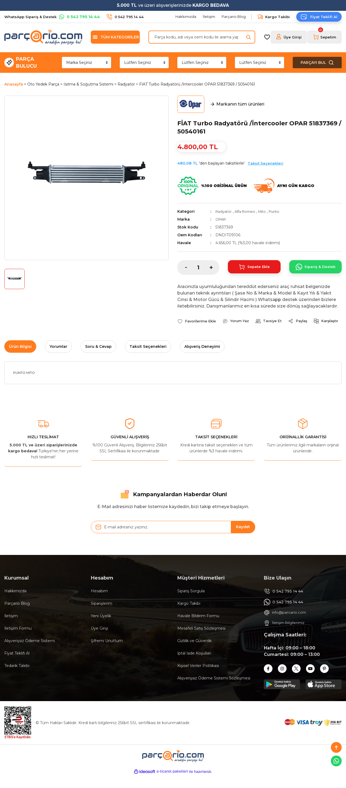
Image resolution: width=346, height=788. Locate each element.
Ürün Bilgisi (20, 359)
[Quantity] (198, 267)
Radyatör (224, 211)
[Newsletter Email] (173, 539)
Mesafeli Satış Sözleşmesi (201, 640)
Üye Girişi (99, 640)
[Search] (201, 37)
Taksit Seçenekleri (265, 163)
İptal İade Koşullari (194, 665)
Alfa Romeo (247, 211)
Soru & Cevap (98, 359)
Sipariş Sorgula (191, 603)
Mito (265, 211)
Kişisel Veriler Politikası (198, 678)
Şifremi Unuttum (107, 653)
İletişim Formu (18, 640)
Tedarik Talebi (16, 678)
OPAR (221, 219)
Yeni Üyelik (101, 628)
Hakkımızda (15, 603)
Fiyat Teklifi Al (16, 665)
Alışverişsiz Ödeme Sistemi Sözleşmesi (213, 690)
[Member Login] (289, 37)
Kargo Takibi (188, 615)
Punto (279, 211)
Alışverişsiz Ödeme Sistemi (29, 653)
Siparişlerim (101, 615)
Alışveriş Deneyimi (202, 359)
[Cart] (324, 37)
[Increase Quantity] (214, 267)
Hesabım (99, 603)
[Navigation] (115, 37)
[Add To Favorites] (198, 321)
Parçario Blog (17, 615)
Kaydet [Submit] (243, 539)
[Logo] (43, 37)
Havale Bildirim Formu (198, 628)
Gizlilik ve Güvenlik (194, 653)
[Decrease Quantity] (182, 267)
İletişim (11, 628)
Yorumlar (58, 359)
